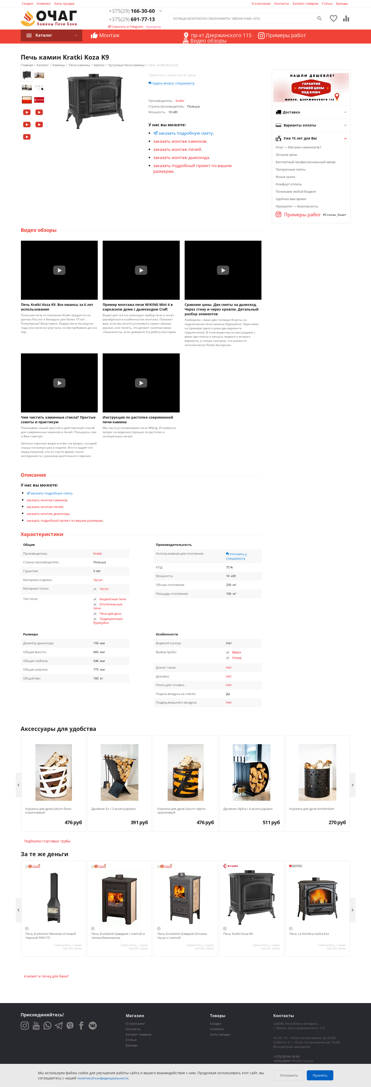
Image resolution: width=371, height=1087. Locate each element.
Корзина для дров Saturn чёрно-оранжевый (181, 811)
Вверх (236, 652)
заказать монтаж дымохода (181, 157)
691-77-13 (132, 19)
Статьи (327, 3)
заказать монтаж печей (177, 149)
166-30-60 (132, 11)
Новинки (43, 3)
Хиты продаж (64, 3)
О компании (261, 3)
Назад (236, 657)
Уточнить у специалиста (236, 556)
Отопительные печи (108, 606)
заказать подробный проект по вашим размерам (65, 520)
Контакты (281, 3)
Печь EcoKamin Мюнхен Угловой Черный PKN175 (50, 936)
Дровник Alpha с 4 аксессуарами (248, 809)
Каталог (43, 35)
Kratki (97, 553)
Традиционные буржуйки (108, 620)
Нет (229, 667)
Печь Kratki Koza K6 (238, 934)
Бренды (342, 3)
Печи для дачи (110, 613)
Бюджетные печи (112, 599)
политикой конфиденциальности (102, 1078)
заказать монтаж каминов (179, 141)
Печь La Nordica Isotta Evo (309, 934)
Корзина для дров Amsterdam (311, 809)
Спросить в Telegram (125, 26)
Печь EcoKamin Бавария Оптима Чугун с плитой (182, 936)
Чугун (97, 580)
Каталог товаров (305, 3)
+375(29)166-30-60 (286, 1056)
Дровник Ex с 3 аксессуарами (113, 809)
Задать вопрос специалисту (171, 83)
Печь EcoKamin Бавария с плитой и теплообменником (118, 936)
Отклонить (289, 1075)
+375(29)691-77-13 (286, 1061)
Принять (320, 1075)
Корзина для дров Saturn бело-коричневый (48, 811)
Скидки (27, 3)
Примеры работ (298, 214)
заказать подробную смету (183, 133)
